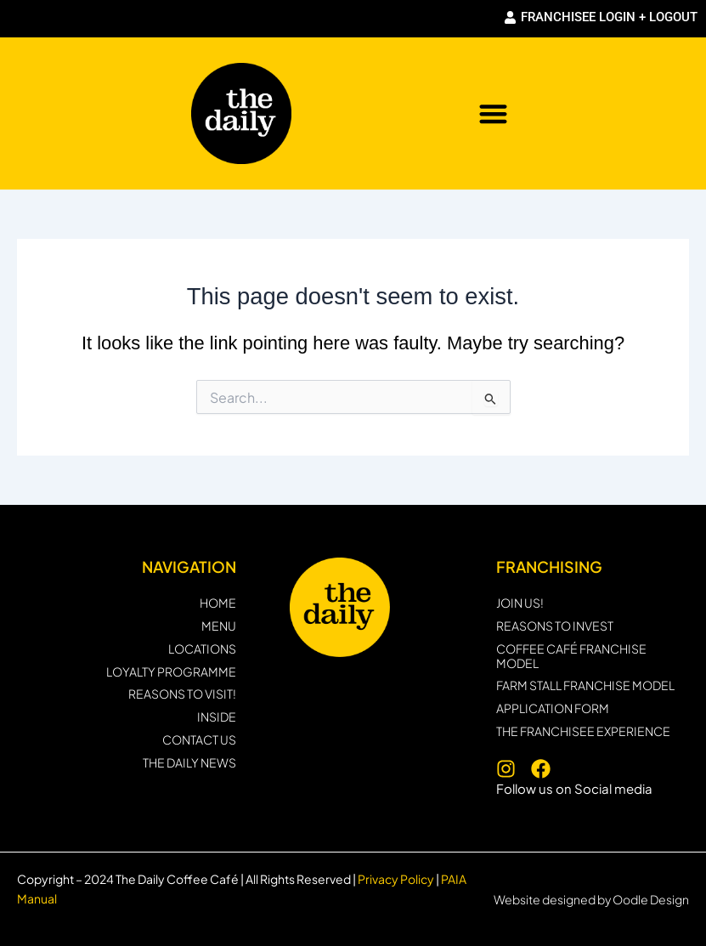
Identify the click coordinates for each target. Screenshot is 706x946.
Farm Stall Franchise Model (585, 685)
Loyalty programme (171, 672)
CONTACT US (199, 740)
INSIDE (216, 717)
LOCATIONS (202, 649)
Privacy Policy (395, 879)
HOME (218, 603)
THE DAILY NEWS (189, 763)
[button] (493, 113)
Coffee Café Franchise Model (571, 656)
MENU (218, 626)
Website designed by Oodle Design (591, 899)
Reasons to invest (554, 626)
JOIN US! (520, 603)
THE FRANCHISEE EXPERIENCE (583, 731)
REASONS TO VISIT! (182, 694)
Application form (552, 708)
